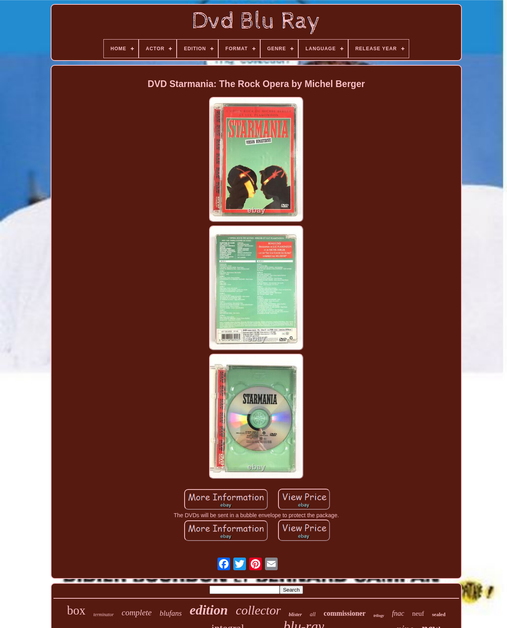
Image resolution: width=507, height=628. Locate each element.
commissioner (345, 613)
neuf (418, 613)
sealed (439, 614)
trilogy (379, 615)
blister (295, 614)
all (313, 614)
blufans (171, 613)
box (76, 610)
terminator (103, 614)
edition (209, 610)
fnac (398, 613)
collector (258, 610)
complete (137, 612)
